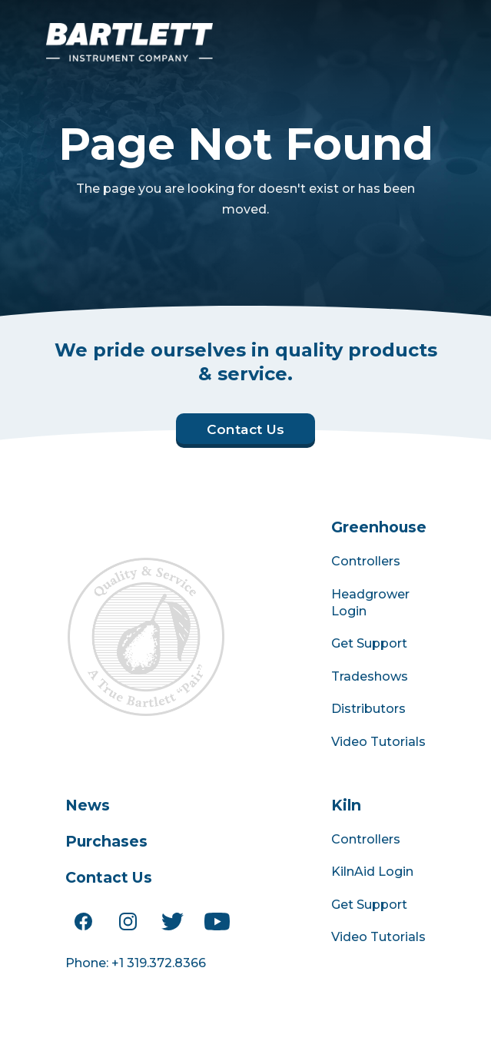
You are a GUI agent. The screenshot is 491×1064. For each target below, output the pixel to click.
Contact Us (108, 877)
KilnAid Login (372, 871)
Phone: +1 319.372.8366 (135, 963)
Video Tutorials (378, 741)
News (87, 805)
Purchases (106, 841)
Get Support (369, 643)
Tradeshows (369, 676)
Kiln (346, 805)
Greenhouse (378, 527)
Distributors (368, 708)
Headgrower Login (370, 602)
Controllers (365, 561)
